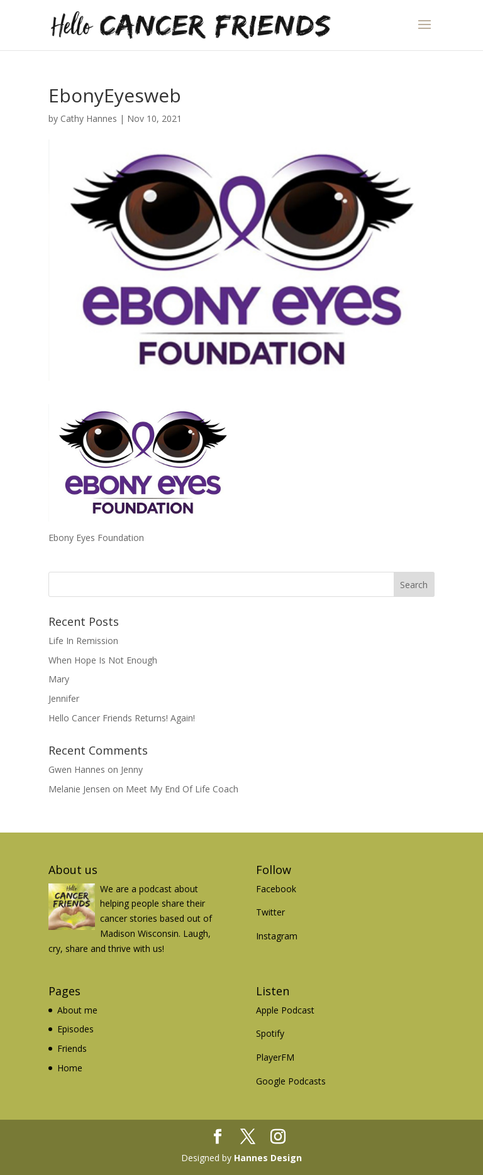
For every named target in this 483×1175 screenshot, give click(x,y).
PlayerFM (275, 1057)
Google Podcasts (291, 1081)
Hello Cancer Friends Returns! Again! (121, 718)
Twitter (270, 912)
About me (77, 1010)
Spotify (270, 1033)
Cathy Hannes (88, 118)
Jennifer (63, 698)
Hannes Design (268, 1158)
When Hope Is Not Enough (102, 660)
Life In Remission (83, 641)
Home (69, 1068)
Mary (58, 679)
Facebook (276, 889)
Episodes (75, 1029)
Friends (72, 1048)
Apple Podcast (285, 1010)
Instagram (276, 936)
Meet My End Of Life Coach (182, 789)
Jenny (132, 769)
